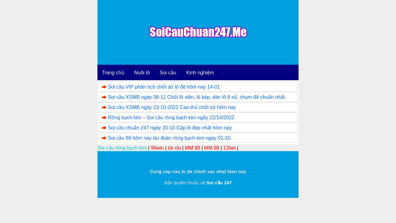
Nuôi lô (142, 72)
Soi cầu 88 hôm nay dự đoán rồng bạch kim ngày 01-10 (169, 138)
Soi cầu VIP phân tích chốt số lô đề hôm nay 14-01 (164, 87)
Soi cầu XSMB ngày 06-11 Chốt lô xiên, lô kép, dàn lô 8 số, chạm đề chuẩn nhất (196, 97)
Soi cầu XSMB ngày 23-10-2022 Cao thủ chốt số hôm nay (172, 107)
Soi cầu (168, 72)
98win (157, 148)
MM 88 (192, 148)
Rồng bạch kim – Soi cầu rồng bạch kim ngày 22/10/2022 (171, 117)
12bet (229, 148)
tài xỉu (174, 148)
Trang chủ (113, 72)
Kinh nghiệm (200, 72)
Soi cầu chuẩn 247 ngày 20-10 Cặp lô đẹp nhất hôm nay (170, 127)
